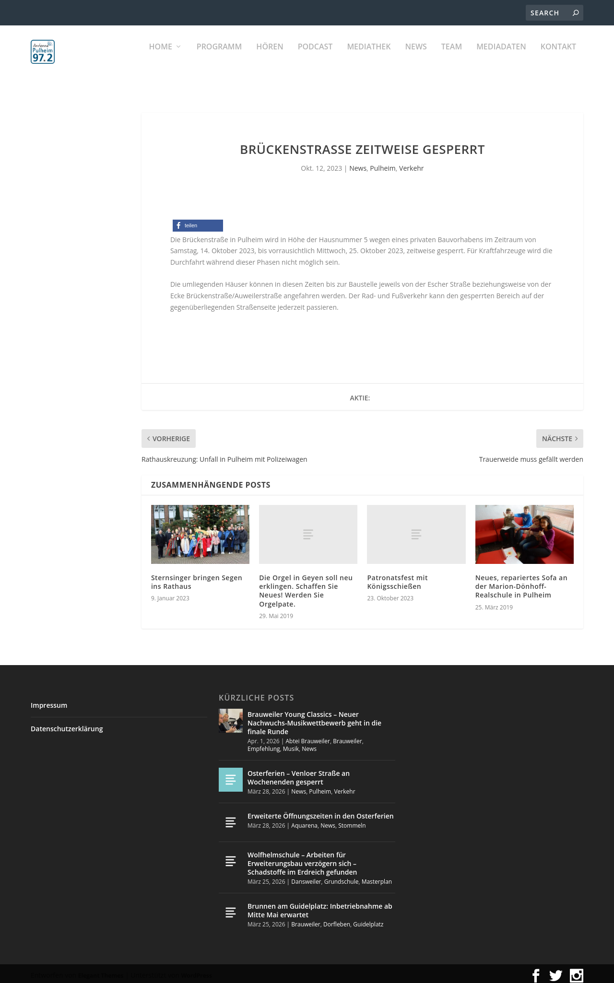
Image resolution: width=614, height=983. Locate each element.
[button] (198, 221)
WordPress (196, 971)
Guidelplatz (368, 920)
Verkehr (411, 163)
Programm (219, 57)
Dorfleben (336, 920)
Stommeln (352, 821)
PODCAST (315, 57)
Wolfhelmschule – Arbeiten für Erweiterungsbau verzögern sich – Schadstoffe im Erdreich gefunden (302, 858)
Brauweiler (347, 737)
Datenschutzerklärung (67, 724)
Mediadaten (501, 57)
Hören (269, 57)
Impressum (49, 700)
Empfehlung (264, 744)
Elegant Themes (100, 971)
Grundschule (341, 877)
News (415, 57)
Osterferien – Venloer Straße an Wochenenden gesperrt (299, 773)
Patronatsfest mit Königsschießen (397, 577)
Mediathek (368, 57)
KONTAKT (558, 57)
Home (160, 57)
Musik (291, 744)
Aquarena (304, 821)
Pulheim (382, 163)
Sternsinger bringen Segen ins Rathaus (196, 577)
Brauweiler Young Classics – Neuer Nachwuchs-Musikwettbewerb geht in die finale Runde (314, 718)
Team (451, 57)
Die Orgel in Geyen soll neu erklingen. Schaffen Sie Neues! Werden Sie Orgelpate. (306, 586)
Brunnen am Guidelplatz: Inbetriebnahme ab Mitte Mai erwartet (320, 906)
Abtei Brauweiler (307, 737)
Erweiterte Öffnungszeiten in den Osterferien (321, 811)
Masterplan (377, 877)
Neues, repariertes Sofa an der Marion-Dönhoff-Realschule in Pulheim (521, 582)
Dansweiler (306, 877)
